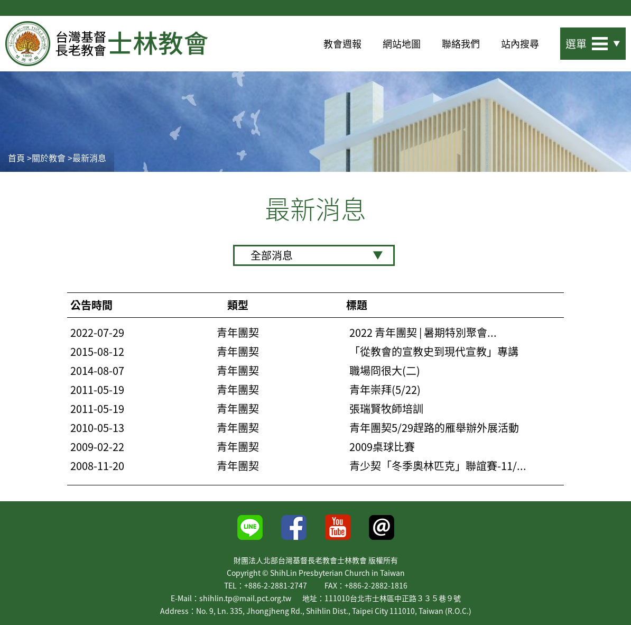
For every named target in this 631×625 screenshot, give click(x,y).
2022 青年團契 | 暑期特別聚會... (423, 332)
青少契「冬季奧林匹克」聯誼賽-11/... (437, 465)
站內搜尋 (520, 43)
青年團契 (238, 332)
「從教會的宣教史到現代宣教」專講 (433, 351)
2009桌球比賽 (382, 446)
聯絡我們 (461, 43)
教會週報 (342, 43)
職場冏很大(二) (384, 370)
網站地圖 (402, 43)
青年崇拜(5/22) (385, 389)
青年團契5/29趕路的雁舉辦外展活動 (434, 427)
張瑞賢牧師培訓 (386, 408)
